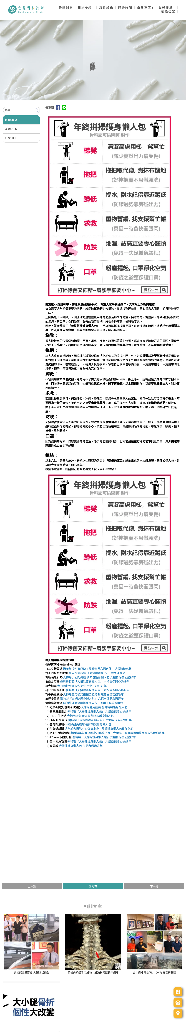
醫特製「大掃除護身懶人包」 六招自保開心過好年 (98, 690)
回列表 (93, 886)
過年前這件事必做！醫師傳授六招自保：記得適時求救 (97, 669)
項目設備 (106, 7)
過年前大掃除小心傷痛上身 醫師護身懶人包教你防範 (99, 728)
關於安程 (85, 7)
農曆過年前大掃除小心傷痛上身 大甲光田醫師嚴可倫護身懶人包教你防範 (117, 733)
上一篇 (32, 886)
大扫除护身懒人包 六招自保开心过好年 (82, 686)
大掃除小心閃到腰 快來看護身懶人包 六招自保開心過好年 (99, 677)
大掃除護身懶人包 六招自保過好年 (80, 746)
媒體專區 (11, 120)
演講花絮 (11, 129)
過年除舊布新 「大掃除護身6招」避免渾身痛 (97, 673)
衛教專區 (144, 7)
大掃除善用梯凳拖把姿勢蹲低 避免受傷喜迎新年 (93, 694)
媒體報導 (166, 7)
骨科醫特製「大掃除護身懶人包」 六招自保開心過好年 (94, 681)
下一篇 (154, 886)
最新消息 (66, 7)
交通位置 (168, 11)
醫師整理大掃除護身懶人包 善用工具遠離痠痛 (93, 703)
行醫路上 (11, 138)
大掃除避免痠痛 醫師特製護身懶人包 (104, 707)
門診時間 (125, 7)
